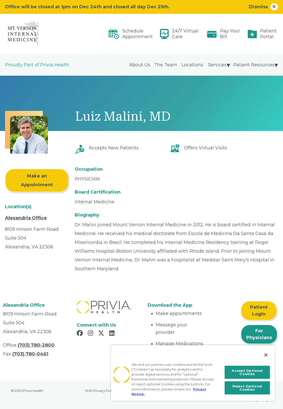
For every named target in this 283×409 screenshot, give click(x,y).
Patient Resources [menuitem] (253, 65)
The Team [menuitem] (165, 65)
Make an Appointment (37, 180)
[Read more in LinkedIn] (112, 334)
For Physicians (259, 334)
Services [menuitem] (217, 65)
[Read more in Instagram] (91, 334)
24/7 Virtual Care (185, 33)
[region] (193, 373)
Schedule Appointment (137, 33)
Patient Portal (268, 33)
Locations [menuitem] (192, 65)
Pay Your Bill (230, 33)
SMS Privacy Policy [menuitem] (100, 391)
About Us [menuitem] (139, 65)
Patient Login (259, 310)
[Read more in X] (102, 334)
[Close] (265, 354)
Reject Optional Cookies (247, 387)
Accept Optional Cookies (247, 372)
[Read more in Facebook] (80, 334)
